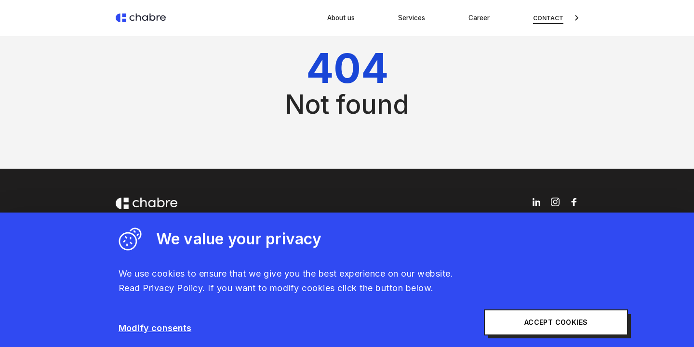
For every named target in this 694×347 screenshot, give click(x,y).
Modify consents (155, 328)
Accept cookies (502, 323)
